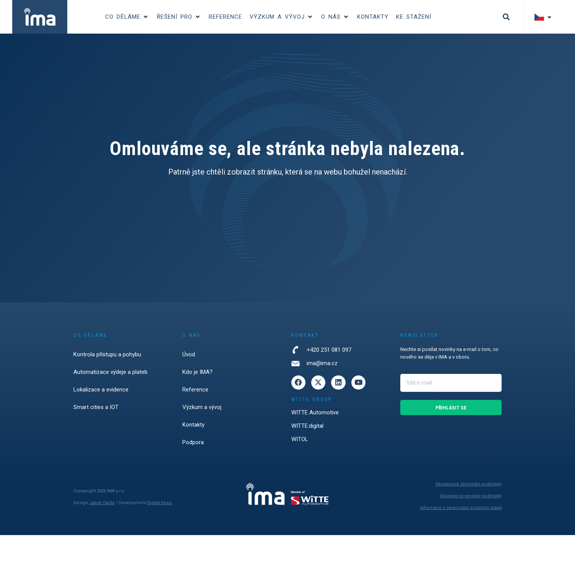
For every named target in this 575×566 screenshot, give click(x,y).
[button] (127, 17)
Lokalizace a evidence (100, 389)
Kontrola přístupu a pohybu (107, 354)
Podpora (193, 442)
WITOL (299, 439)
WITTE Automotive (315, 412)
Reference (195, 389)
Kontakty (193, 424)
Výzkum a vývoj (201, 407)
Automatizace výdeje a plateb (110, 372)
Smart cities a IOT (96, 407)
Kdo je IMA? (197, 372)
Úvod (188, 354)
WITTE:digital (307, 426)
